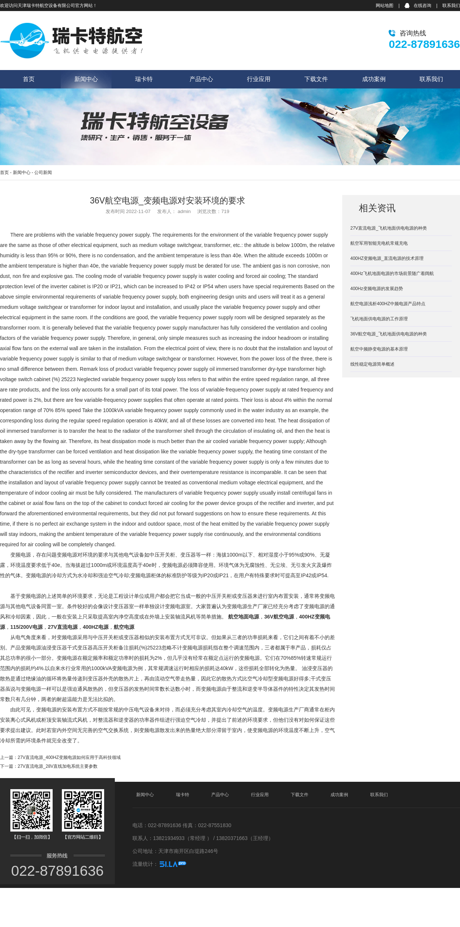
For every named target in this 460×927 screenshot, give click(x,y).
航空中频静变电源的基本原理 (379, 349)
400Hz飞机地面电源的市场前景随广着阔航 (392, 273)
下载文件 (316, 79)
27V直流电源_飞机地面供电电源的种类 (388, 228)
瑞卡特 (144, 79)
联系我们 (451, 5)
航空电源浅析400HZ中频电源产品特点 (387, 303)
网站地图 (384, 5)
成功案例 (374, 79)
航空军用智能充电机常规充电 (379, 243)
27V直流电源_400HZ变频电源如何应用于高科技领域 (69, 757)
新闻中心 (86, 79)
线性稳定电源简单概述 (372, 364)
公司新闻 (43, 172)
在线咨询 (422, 5)
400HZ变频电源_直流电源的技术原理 (387, 258)
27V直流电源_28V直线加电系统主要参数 (58, 766)
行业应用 (258, 79)
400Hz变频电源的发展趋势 (376, 288)
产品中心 (201, 79)
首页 (29, 79)
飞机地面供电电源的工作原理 (379, 318)
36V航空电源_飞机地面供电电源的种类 (388, 334)
